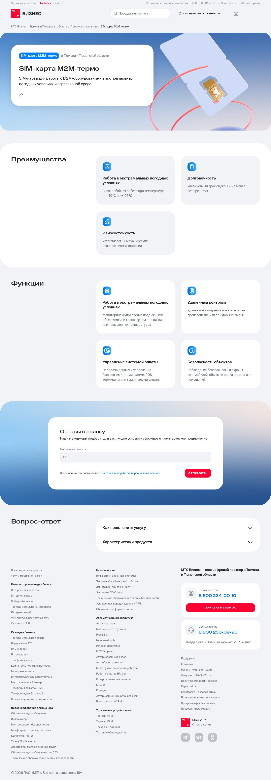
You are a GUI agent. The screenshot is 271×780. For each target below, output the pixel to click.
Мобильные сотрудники (111, 629)
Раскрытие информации (196, 670)
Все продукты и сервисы (26, 570)
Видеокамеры (20, 719)
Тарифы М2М (104, 721)
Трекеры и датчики (108, 727)
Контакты (187, 664)
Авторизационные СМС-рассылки (117, 696)
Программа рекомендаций (198, 703)
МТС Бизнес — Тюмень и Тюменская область (39, 27)
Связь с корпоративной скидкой (31, 699)
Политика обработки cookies (199, 681)
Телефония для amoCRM (26, 688)
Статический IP (20, 624)
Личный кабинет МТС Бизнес (229, 642)
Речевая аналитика (108, 646)
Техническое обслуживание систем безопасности (127, 598)
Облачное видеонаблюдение (29, 714)
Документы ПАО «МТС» (196, 675)
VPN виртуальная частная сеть (30, 618)
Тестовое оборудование (111, 733)
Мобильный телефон (73, 449)
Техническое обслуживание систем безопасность (42, 758)
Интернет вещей (21, 612)
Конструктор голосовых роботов (117, 668)
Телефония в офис (22, 660)
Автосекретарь (105, 624)
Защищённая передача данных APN (118, 604)
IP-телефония (19, 655)
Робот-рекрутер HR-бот (111, 674)
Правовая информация (195, 709)
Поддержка (195, 642)
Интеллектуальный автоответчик (31, 677)
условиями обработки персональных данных (131, 473)
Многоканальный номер (26, 682)
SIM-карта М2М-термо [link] (115, 27)
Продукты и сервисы (84, 27)
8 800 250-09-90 (218, 632)
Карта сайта (188, 686)
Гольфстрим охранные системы (31, 730)
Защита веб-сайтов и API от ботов (117, 581)
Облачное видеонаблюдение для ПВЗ (34, 753)
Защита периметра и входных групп (33, 747)
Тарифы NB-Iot (105, 716)
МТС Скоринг (104, 651)
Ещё (59, 3)
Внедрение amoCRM (109, 702)
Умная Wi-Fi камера (23, 741)
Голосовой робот (107, 640)
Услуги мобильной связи (26, 576)
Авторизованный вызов (111, 657)
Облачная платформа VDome (114, 609)
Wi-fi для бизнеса (22, 601)
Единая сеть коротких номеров (30, 666)
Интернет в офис (21, 596)
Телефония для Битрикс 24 (28, 694)
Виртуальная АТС (22, 643)
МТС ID (100, 685)
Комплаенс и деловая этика (198, 692)
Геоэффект (103, 635)
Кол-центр (102, 690)
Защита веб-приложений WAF (115, 587)
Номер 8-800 (19, 649)
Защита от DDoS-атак (109, 593)
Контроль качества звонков (113, 679)
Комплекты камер (22, 736)
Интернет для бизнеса (25, 590)
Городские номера (22, 671)
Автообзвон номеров (109, 663)
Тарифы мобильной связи (27, 638)
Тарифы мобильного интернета (31, 607)
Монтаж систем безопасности (30, 725)
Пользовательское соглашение (200, 698)
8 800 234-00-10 (214, 3)
